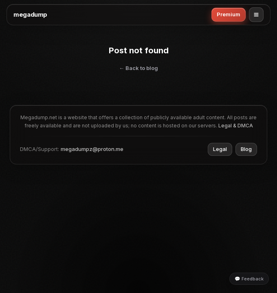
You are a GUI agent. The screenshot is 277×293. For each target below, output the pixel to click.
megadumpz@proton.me (92, 149)
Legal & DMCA (235, 125)
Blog (246, 149)
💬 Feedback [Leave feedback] (249, 279)
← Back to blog (138, 68)
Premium (228, 14)
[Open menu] (256, 14)
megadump (30, 14)
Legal (220, 149)
